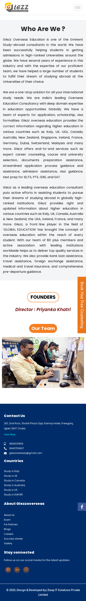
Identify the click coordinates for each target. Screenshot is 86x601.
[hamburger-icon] (77, 7)
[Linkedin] (17, 570)
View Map (9, 434)
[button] (7, 360)
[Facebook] (8, 570)
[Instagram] (26, 570)
